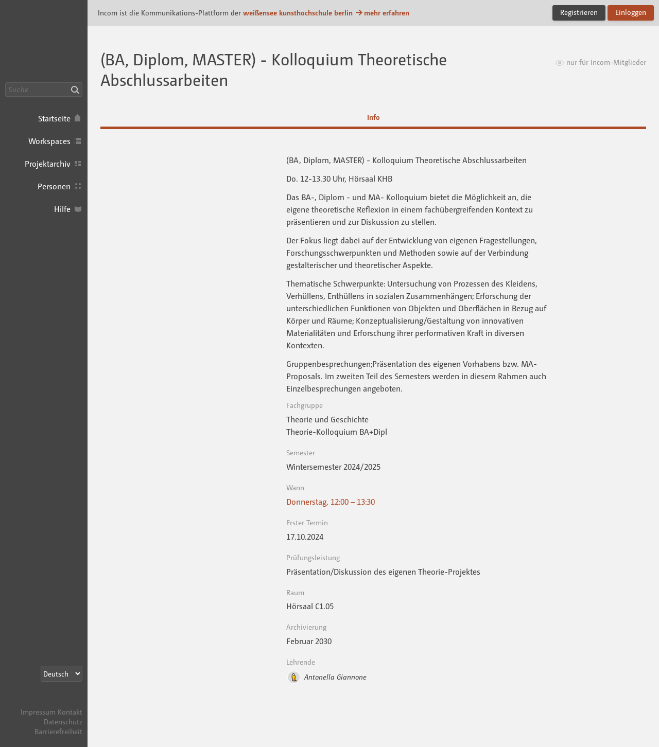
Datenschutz (63, 721)
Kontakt (70, 711)
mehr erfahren (382, 12)
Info (373, 117)
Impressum (38, 711)
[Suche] (43, 89)
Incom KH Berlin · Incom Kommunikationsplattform (44, 41)
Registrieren (579, 12)
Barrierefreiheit (58, 731)
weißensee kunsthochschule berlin (298, 12)
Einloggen (630, 12)
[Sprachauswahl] (61, 674)
